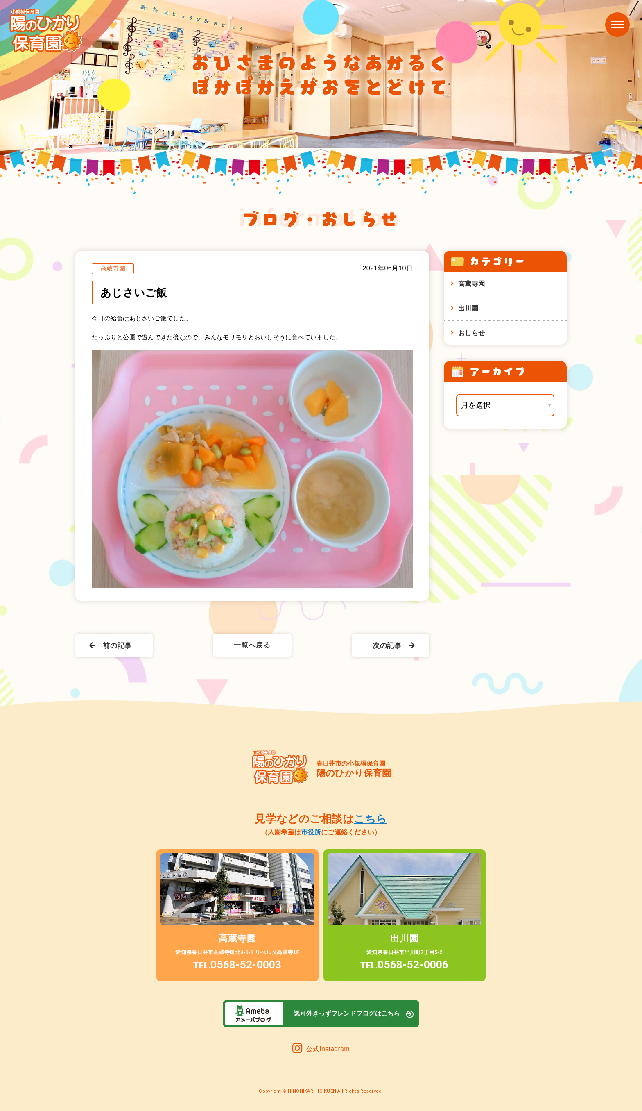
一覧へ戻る (252, 645)
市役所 (311, 832)
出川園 (468, 308)
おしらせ (471, 332)
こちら (370, 819)
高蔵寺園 (471, 283)
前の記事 (110, 646)
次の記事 (394, 646)
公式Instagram (321, 1048)
